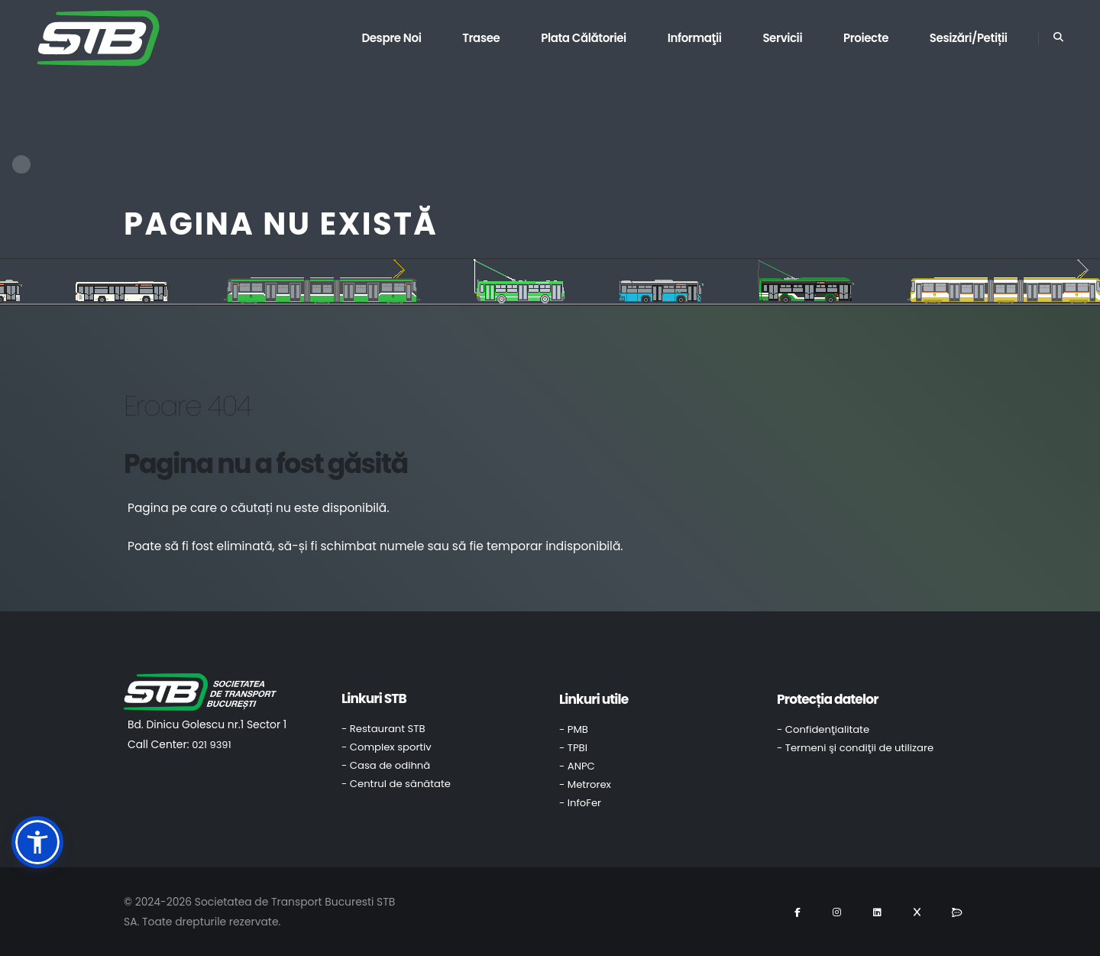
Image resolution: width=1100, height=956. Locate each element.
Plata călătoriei (583, 38)
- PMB (573, 729)
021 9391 (211, 744)
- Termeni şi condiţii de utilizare (855, 747)
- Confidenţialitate (823, 729)
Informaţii (695, 38)
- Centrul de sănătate (396, 783)
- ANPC (577, 766)
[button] (37, 842)
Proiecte (865, 38)
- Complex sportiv (386, 747)
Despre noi (391, 38)
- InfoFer (580, 803)
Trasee (481, 38)
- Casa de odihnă (385, 765)
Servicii (782, 38)
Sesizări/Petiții (969, 38)
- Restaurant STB (383, 728)
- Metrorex (585, 784)
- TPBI (573, 747)
